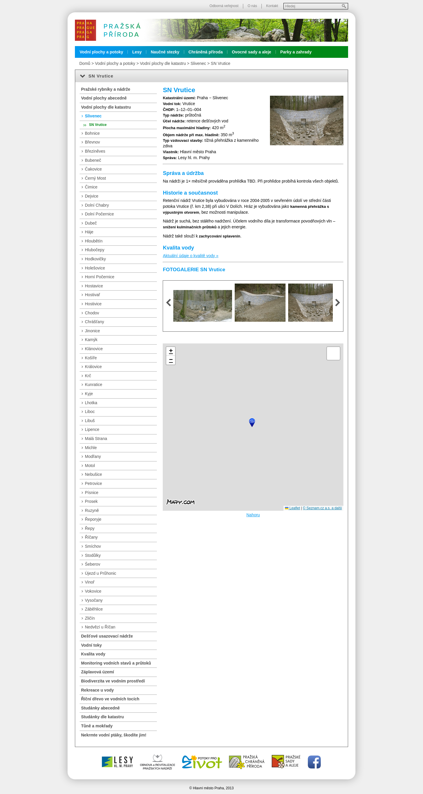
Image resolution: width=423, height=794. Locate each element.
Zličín (90, 618)
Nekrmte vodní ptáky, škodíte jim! (113, 735)
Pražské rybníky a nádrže (105, 89)
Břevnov (92, 142)
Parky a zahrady (296, 52)
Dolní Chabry (97, 205)
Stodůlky (93, 555)
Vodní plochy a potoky (101, 52)
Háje (89, 232)
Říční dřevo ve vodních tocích (110, 699)
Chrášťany (94, 321)
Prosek (91, 501)
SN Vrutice (220, 63)
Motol (90, 465)
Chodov (92, 313)
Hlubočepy (94, 249)
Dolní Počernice (99, 214)
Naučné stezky (165, 52)
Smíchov (93, 546)
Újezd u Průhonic (100, 573)
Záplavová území (97, 672)
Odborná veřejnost (224, 6)
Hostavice (94, 286)
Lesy (137, 52)
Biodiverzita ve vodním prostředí (113, 681)
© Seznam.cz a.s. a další (322, 508)
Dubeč (91, 223)
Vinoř (89, 582)
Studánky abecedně (100, 708)
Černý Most (95, 178)
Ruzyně (92, 510)
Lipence (92, 429)
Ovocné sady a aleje (251, 52)
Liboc (90, 411)
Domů (84, 63)
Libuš (90, 420)
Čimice (91, 187)
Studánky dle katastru (102, 716)
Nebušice (93, 474)
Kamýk (91, 339)
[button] (252, 422)
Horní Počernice (99, 276)
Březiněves (95, 151)
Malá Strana (96, 438)
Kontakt (272, 6)
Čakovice (93, 169)
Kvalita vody (93, 654)
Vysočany (94, 600)
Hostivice (93, 303)
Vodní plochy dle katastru (163, 63)
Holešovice (95, 268)
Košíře (91, 357)
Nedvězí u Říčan (100, 627)
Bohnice (92, 133)
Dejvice (91, 196)
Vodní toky (91, 645)
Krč (88, 375)
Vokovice (93, 591)
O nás (252, 6)
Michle (91, 447)
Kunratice (93, 384)
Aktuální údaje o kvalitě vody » (190, 255)
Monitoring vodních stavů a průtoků (116, 663)
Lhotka (91, 402)
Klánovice (94, 348)
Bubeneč (93, 160)
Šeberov (92, 564)
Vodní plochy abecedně (104, 98)
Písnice (91, 492)
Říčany (91, 537)
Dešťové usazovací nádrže (107, 636)
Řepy (90, 528)
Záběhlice (94, 609)
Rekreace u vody (97, 690)
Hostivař (92, 294)
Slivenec (198, 63)
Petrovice (93, 483)
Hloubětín (94, 241)
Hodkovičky (95, 259)
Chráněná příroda (206, 52)
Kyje (89, 393)
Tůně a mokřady (97, 726)
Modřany (93, 456)
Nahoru (253, 515)
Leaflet (292, 508)
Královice (93, 366)
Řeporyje (93, 519)
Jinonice (92, 330)
